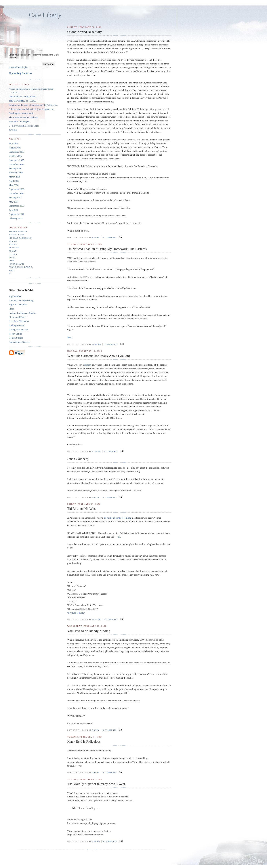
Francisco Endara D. (21, 267)
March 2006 (14, 176)
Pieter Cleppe (17, 235)
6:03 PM (96, 773)
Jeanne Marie (16, 264)
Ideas (11, 308)
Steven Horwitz (18, 231)
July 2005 (13, 143)
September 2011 (16, 214)
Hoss (11, 261)
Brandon (14, 248)
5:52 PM (96, 730)
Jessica (13, 254)
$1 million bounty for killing (117, 517)
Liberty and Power (17, 317)
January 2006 (15, 168)
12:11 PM (96, 619)
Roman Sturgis (16, 337)
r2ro (11, 270)
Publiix (13, 241)
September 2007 (16, 205)
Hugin (12, 257)
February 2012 (16, 218)
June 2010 (13, 210)
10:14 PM (96, 451)
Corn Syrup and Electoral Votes (24, 125)
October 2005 (15, 155)
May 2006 (13, 185)
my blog (13, 129)
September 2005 (16, 151)
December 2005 (16, 164)
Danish (88, 364)
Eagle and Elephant (18, 304)
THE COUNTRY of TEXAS (22, 100)
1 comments (111, 451)
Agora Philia (15, 296)
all (119, 536)
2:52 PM (96, 497)
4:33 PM (96, 237)
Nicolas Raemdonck (20, 238)
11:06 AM (96, 344)
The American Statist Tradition (23, 117)
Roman (13, 251)
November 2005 (16, 160)
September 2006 (16, 189)
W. (10, 274)
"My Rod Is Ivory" (76, 612)
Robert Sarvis (15, 333)
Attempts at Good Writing (21, 300)
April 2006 (14, 181)
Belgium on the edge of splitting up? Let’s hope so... (33, 105)
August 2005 (15, 147)
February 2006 (16, 172)
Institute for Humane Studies (22, 313)
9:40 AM (96, 841)
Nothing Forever (16, 325)
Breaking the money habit (21, 113)
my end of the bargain (19, 121)
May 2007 (13, 201)
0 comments (110, 237)
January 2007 (15, 197)
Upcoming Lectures (20, 73)
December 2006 (16, 193)
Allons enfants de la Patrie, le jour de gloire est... (32, 109)
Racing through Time (19, 329)
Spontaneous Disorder (19, 342)
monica (13, 244)
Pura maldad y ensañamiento (22, 96)
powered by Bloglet (18, 67)
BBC (69, 337)
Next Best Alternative (19, 321)
